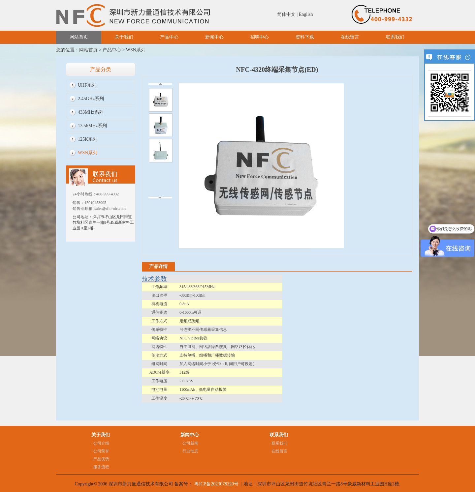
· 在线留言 (278, 451)
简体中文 (286, 14)
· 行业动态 (189, 451)
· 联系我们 (278, 443)
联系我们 (395, 37)
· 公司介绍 (100, 443)
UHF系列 (87, 85)
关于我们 (124, 37)
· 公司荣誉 (100, 451)
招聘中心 (259, 37)
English (306, 14)
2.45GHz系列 (91, 98)
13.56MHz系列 (92, 125)
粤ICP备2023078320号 (216, 483)
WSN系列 (135, 49)
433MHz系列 (91, 112)
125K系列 (87, 139)
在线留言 (350, 37)
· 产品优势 (100, 459)
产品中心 (169, 37)
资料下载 (305, 37)
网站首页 (79, 37)
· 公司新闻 (189, 443)
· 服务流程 (100, 467)
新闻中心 (214, 37)
